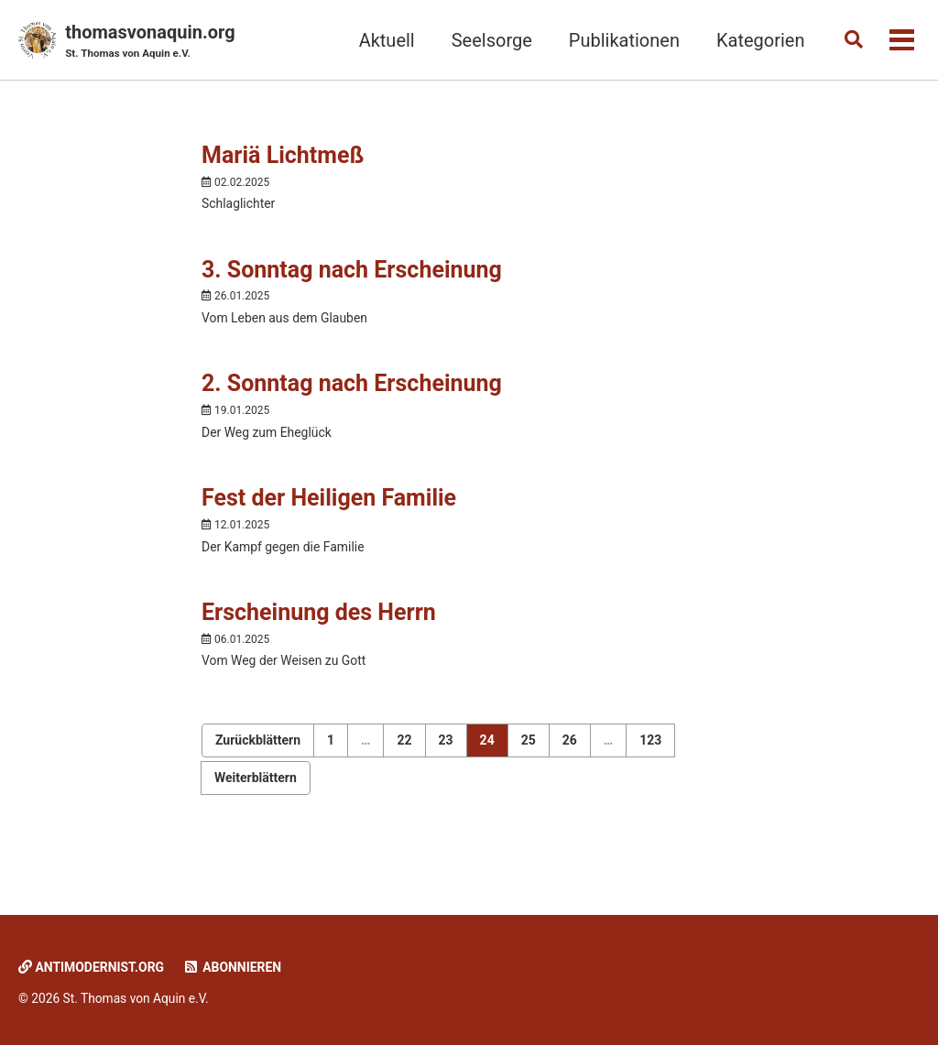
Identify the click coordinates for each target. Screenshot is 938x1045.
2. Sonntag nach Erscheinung (352, 397)
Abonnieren (245, 967)
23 (446, 765)
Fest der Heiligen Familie (329, 516)
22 (404, 765)
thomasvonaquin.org (149, 42)
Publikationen (616, 40)
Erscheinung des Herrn (319, 635)
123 (650, 765)
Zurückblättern (257, 765)
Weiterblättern (255, 803)
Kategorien (752, 40)
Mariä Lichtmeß (283, 160)
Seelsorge (483, 40)
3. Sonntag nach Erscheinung (352, 279)
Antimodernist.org (96, 967)
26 (569, 765)
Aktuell (379, 40)
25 (528, 765)
